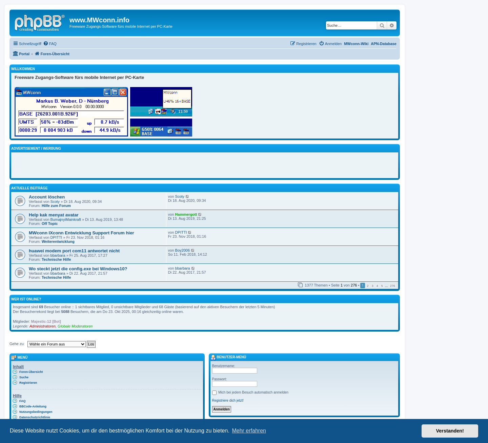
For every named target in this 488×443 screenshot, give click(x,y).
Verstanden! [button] (450, 431)
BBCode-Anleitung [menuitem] (32, 406)
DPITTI (56, 237)
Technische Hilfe (56, 259)
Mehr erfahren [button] (249, 431)
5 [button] (382, 286)
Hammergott (186, 214)
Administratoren (42, 326)
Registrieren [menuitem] (28, 382)
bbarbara (57, 255)
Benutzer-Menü (228, 357)
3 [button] (372, 286)
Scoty (55, 201)
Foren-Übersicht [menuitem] (31, 372)
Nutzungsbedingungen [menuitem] (35, 412)
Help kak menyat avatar (54, 214)
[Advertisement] (94, 164)
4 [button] (377, 286)
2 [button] (368, 286)
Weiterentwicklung (58, 241)
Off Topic (50, 224)
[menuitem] (50, 44)
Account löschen (47, 196)
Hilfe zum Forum (56, 206)
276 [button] (392, 286)
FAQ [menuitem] (22, 401)
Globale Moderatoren (75, 326)
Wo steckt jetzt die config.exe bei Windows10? (78, 268)
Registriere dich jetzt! (228, 400)
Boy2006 (182, 250)
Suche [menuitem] (23, 377)
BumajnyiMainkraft (65, 219)
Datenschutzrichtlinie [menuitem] (34, 417)
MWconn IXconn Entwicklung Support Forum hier (81, 232)
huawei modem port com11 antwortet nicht (74, 250)
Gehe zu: (17, 344)
